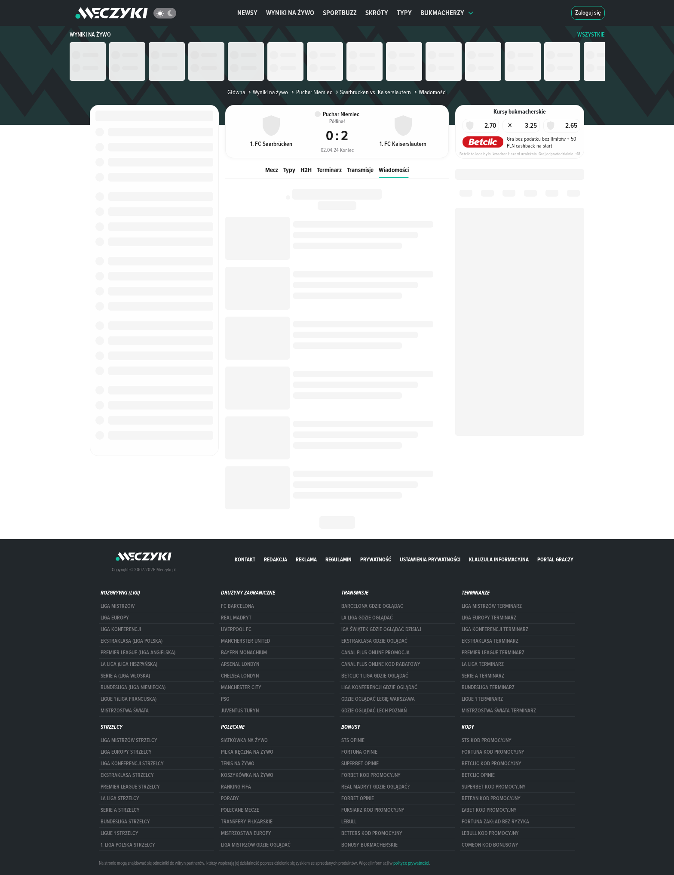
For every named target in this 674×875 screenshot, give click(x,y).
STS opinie (353, 740)
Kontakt (245, 559)
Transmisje (360, 169)
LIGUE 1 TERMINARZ (482, 699)
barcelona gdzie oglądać (372, 606)
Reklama (306, 559)
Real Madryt (236, 617)
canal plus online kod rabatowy (380, 664)
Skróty (376, 13)
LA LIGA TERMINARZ (483, 664)
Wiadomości (394, 169)
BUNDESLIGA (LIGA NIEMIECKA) (133, 687)
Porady (230, 798)
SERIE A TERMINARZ (483, 675)
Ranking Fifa (236, 786)
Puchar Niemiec (311, 92)
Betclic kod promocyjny (491, 763)
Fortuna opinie (359, 752)
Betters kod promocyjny (371, 833)
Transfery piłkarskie (247, 821)
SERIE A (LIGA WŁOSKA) (125, 675)
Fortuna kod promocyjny (493, 752)
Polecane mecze (240, 810)
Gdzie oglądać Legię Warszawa (378, 699)
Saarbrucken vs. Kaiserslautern (372, 92)
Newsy (247, 13)
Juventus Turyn (240, 710)
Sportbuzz (340, 13)
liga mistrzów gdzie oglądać (256, 844)
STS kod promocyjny (487, 740)
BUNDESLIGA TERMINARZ (488, 687)
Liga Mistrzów (118, 606)
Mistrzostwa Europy (246, 833)
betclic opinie (478, 775)
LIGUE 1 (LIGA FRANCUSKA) (128, 699)
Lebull (348, 821)
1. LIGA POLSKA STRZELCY (128, 844)
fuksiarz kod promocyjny (372, 810)
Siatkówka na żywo (244, 740)
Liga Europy (115, 617)
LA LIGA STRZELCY (120, 798)
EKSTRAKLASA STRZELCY (127, 775)
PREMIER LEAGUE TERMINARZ (493, 652)
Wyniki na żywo (290, 13)
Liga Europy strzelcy (126, 752)
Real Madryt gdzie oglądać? (375, 786)
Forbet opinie (357, 798)
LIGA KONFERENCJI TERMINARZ (495, 629)
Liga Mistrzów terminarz (492, 606)
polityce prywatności (411, 863)
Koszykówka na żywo (247, 775)
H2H (306, 169)
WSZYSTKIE (591, 34)
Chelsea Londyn (240, 675)
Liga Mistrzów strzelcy (129, 740)
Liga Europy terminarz (489, 617)
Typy (404, 13)
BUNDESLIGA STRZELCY (125, 821)
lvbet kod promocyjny (489, 810)
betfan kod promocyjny (491, 798)
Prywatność (375, 559)
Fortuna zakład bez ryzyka (495, 821)
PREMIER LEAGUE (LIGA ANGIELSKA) (138, 652)
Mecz (271, 169)
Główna (236, 92)
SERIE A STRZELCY (120, 810)
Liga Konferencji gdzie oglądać (379, 687)
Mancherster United (245, 641)
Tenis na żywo (237, 763)
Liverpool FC (236, 629)
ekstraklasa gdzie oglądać (374, 641)
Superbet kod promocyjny (494, 786)
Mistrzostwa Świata (125, 710)
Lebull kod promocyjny (490, 833)
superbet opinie (360, 763)
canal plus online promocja (375, 652)
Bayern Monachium (244, 652)
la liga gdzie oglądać (367, 617)
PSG (225, 699)
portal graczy (555, 559)
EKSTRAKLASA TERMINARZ (490, 641)
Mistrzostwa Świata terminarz (499, 710)
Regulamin (338, 559)
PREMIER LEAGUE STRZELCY (130, 786)
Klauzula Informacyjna (499, 559)
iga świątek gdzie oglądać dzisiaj (381, 629)
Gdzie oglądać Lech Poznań (374, 710)
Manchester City (241, 687)
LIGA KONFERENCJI (121, 629)
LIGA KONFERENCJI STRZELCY (132, 763)
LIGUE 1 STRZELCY (119, 833)
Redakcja (275, 559)
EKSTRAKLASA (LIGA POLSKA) (131, 641)
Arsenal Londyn (240, 664)
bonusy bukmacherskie (369, 844)
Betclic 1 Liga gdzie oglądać (374, 675)
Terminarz (329, 169)
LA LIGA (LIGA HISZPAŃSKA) (129, 664)
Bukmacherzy (447, 13)
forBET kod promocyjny (371, 775)
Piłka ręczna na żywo (247, 752)
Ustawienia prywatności (430, 559)
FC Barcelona (237, 606)
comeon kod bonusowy (490, 844)
